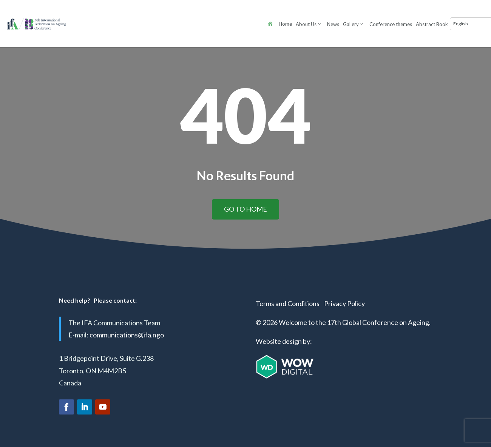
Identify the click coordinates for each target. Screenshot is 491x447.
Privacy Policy (344, 303)
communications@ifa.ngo (127, 335)
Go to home (245, 209)
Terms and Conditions (288, 303)
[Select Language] (397, 23)
